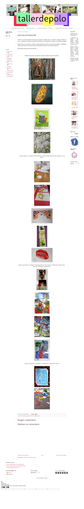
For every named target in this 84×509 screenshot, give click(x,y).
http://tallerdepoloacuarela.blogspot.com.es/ (16, 466)
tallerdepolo (10, 474)
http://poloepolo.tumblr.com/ (13, 467)
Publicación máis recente (23, 455)
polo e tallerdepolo (30, 28)
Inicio (42, 455)
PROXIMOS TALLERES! (42, 28)
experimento (29, 415)
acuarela (8, 72)
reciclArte (9, 76)
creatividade (9, 51)
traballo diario (37, 415)
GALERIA (70, 28)
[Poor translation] (7, 487)
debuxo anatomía (9, 74)
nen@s (8, 54)
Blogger (46, 478)
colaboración (9, 55)
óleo (33, 415)
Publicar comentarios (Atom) (30, 457)
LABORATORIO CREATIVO (61, 28)
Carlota (9, 472)
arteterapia (24, 415)
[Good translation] (3, 487)
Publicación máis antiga (61, 455)
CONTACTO (51, 28)
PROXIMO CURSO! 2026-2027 (18, 28)
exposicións (9, 68)
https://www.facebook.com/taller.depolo (15, 464)
